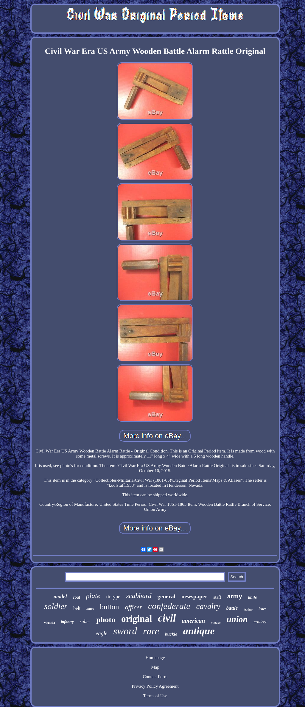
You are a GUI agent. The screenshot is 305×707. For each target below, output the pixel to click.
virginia (49, 622)
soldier (55, 606)
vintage (215, 622)
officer (133, 607)
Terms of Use (155, 695)
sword (125, 631)
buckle (171, 634)
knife (252, 597)
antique (199, 630)
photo (105, 619)
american (193, 620)
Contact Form (155, 676)
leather (248, 609)
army (234, 596)
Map (155, 667)
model (60, 597)
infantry (67, 621)
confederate (169, 606)
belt (76, 608)
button (109, 607)
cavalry (208, 606)
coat (76, 597)
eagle (101, 633)
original (136, 619)
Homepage (155, 657)
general (166, 596)
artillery (260, 621)
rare (151, 631)
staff (217, 597)
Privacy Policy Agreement (155, 686)
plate (93, 596)
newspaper (194, 596)
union (237, 619)
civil (167, 618)
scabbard (139, 596)
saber (85, 621)
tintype (113, 597)
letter (262, 609)
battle (232, 608)
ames (90, 609)
